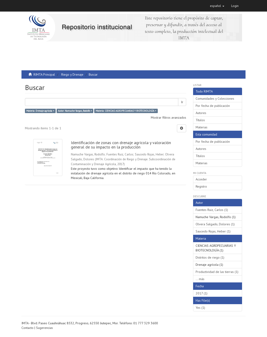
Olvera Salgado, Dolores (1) (215, 224)
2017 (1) (201, 293)
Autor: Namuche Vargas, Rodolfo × (75, 110)
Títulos (200, 120)
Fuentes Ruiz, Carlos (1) (212, 210)
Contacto (27, 328)
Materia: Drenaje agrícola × (40, 110)
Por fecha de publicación (213, 106)
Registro (201, 186)
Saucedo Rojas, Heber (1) (213, 231)
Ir (182, 102)
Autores (201, 113)
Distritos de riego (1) (210, 257)
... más (200, 279)
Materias (201, 127)
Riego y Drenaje (72, 74)
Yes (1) (200, 308)
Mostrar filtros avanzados (168, 117)
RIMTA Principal (44, 74)
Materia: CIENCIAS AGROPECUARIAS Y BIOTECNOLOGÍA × (126, 110)
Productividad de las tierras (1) (217, 272)
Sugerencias (44, 328)
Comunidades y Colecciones (215, 98)
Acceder (201, 179)
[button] (217, 6)
